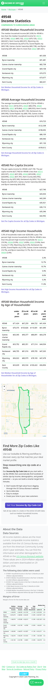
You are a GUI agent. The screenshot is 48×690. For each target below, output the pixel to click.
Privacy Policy (41, 669)
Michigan (12, 9)
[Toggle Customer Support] (36, 682)
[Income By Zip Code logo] (12, 3)
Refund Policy (29, 669)
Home (3, 9)
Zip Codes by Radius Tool (26, 666)
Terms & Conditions (14, 669)
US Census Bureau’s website (29, 556)
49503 (39, 38)
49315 (38, 36)
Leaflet (44, 436)
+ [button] (4, 386)
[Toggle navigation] (44, 3)
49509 (12, 38)
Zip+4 (39, 666)
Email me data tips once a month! (24, 662)
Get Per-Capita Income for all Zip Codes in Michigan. (23, 221)
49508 (26, 38)
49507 (34, 49)
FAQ (3, 666)
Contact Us (10, 666)
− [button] (4, 389)
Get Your (24, 505)
